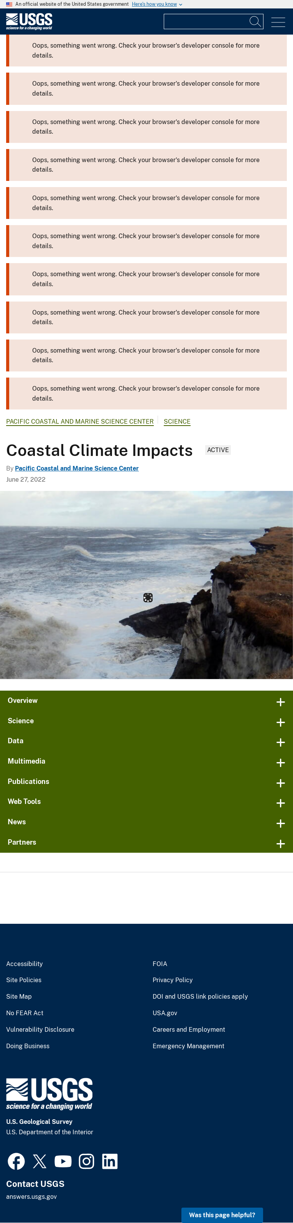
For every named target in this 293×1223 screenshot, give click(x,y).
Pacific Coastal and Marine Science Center (80, 421)
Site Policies (23, 980)
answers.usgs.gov (31, 1196)
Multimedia (26, 761)
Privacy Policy (173, 980)
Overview (23, 700)
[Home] (29, 28)
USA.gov (165, 1013)
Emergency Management (188, 1046)
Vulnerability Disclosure (40, 1029)
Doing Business (27, 1046)
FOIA (160, 964)
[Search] (255, 21)
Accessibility (24, 964)
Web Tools (24, 801)
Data (15, 741)
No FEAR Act (24, 1013)
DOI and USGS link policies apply (200, 996)
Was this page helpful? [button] (222, 1215)
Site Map (19, 996)
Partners (22, 842)
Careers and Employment (189, 1029)
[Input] (213, 21)
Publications (28, 781)
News (17, 822)
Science (177, 421)
